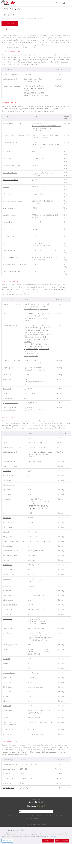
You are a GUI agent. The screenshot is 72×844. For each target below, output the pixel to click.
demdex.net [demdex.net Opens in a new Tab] (7, 518)
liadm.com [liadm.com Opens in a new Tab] (6, 659)
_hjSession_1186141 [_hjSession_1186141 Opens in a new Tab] (31, 349)
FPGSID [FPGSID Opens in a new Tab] (31, 457)
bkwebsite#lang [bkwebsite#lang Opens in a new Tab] (44, 95)
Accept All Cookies (48, 840)
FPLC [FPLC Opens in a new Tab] (36, 454)
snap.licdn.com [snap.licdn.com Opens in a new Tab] (8, 783)
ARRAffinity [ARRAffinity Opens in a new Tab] (42, 88)
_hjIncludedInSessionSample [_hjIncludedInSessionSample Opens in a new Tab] (40, 304)
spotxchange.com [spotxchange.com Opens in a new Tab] (9, 574)
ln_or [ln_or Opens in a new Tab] (36, 447)
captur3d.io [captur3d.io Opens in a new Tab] (7, 243)
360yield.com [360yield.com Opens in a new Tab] (7, 687)
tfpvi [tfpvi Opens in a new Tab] (44, 452)
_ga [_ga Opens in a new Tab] (39, 313)
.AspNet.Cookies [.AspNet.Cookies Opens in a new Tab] (30, 91)
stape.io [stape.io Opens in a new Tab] (5, 513)
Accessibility (26, 816)
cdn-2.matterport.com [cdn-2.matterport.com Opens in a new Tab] (10, 180)
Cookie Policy (59, 816)
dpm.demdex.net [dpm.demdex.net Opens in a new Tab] (9, 569)
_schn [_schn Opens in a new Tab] (30, 442)
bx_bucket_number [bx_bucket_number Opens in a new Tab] (30, 309)
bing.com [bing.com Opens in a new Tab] (6, 393)
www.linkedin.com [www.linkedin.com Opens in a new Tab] (9, 522)
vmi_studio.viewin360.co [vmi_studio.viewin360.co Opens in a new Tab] (11, 166)
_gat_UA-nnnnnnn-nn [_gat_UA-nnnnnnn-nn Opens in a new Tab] (31, 328)
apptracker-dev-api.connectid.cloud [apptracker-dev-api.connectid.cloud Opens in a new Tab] (15, 264)
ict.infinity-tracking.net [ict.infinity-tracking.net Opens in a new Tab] (10, 551)
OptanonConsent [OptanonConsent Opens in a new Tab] (30, 79)
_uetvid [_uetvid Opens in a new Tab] (26, 304)
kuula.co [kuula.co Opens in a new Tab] (6, 187)
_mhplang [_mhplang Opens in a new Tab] (27, 74)
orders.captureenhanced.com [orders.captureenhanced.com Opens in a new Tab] (13, 201)
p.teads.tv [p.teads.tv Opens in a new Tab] (6, 532)
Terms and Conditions (38, 816)
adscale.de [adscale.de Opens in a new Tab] (6, 701)
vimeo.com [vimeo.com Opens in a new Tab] (7, 159)
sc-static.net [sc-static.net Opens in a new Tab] (7, 151)
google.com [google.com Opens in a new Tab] (7, 677)
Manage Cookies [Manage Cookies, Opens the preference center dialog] (7, 840)
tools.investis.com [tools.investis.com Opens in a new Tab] (9, 250)
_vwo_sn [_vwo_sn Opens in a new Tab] (45, 330)
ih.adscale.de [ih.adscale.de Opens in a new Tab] (7, 546)
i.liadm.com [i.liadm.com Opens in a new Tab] (7, 471)
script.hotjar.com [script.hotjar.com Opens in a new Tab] (9, 367)
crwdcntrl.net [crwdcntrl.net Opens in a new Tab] (7, 734)
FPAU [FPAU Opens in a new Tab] (47, 325)
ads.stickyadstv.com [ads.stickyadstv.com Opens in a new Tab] (10, 555)
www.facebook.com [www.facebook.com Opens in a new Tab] (10, 466)
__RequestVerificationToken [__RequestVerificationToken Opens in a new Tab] (34, 86)
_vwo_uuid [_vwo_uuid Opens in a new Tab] (28, 332)
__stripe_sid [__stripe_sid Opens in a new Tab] (44, 135)
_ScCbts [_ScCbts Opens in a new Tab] (40, 79)
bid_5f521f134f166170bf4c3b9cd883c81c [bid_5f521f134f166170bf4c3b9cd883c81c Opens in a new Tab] (46, 126)
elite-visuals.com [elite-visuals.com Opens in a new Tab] (8, 229)
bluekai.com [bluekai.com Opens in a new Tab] (7, 560)
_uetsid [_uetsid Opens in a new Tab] (35, 442)
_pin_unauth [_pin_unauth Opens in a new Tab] (24, 764)
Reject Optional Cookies (62, 840)
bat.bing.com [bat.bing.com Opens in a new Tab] (7, 682)
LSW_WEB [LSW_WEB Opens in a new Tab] (35, 135)
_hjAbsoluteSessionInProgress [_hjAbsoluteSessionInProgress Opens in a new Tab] (34, 335)
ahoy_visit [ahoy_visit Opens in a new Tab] (35, 137)
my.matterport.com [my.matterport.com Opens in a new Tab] (9, 236)
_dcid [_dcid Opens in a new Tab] (44, 337)
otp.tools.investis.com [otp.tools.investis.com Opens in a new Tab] (10, 257)
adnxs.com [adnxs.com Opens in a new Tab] (6, 663)
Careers (11, 816)
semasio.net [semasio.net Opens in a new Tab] (7, 706)
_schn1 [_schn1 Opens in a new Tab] (45, 442)
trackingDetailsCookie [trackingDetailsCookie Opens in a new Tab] (39, 130)
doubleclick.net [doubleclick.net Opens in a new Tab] (8, 710)
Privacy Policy (49, 816)
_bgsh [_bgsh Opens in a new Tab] (34, 142)
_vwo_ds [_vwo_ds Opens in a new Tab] (45, 339)
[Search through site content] (36, 811)
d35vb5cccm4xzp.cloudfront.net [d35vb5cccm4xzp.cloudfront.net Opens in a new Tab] (14, 541)
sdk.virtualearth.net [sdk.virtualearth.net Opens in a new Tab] (9, 208)
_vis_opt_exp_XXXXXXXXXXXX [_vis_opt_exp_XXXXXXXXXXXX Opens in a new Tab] (33, 346)
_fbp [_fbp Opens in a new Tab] (29, 438)
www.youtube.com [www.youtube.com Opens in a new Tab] (9, 595)
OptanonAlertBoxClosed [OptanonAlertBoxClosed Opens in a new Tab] (32, 81)
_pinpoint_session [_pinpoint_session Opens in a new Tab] (39, 147)
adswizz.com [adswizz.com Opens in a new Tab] (7, 527)
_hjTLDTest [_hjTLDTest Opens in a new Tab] (41, 318)
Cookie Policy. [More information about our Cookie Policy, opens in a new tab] (53, 837)
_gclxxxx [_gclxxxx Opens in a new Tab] (40, 316)
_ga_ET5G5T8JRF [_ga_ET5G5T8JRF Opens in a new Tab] (30, 318)
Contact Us (44, 818)
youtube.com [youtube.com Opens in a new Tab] (7, 499)
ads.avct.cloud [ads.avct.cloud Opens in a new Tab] (8, 600)
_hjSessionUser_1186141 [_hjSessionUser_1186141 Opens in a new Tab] (32, 337)
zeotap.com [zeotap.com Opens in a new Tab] (7, 590)
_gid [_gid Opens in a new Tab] (29, 325)
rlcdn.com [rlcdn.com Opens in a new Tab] (6, 668)
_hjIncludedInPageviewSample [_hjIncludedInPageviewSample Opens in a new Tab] (34, 306)
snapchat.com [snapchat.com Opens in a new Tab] (8, 398)
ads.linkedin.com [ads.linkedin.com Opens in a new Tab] (9, 485)
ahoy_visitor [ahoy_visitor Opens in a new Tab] (54, 135)
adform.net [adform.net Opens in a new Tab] (7, 480)
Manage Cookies (10, 23)
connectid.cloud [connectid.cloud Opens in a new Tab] (8, 222)
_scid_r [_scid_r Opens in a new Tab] (30, 454)
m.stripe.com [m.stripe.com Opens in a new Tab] (7, 614)
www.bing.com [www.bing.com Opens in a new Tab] (8, 475)
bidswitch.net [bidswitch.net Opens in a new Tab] (7, 565)
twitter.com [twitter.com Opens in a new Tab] (7, 494)
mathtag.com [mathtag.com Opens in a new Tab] (7, 628)
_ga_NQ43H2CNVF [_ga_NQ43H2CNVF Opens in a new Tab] (30, 313)
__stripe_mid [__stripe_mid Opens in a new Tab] (44, 137)
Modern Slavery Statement (32, 818)
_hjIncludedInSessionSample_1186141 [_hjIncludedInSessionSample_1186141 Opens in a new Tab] (37, 344)
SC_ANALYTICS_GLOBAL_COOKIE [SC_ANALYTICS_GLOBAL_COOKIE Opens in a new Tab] (35, 93)
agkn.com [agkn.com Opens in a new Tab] (6, 489)
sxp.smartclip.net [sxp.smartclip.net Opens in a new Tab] (9, 673)
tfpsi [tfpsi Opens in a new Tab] (40, 454)
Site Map (18, 816)
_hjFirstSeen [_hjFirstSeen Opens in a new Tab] (36, 339)
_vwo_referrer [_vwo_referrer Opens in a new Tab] (38, 332)
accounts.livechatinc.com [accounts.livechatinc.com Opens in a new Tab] (11, 360)
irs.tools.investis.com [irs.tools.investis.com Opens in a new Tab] (10, 215)
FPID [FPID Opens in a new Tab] (25, 325)
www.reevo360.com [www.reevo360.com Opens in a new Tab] (10, 173)
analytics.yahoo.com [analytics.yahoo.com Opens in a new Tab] (10, 645)
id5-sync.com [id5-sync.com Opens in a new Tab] (7, 194)
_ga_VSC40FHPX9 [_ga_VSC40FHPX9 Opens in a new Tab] (30, 316)
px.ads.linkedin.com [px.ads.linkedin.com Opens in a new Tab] (10, 729)
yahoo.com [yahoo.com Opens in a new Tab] (7, 692)
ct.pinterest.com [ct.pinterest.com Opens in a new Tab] (8, 778)
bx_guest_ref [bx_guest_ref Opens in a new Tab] (43, 447)
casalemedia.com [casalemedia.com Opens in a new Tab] (9, 461)
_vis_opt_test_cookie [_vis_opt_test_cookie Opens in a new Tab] (31, 356)
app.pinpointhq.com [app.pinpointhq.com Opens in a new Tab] (10, 769)
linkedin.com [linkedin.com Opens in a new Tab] (7, 619)
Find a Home (59, 3)
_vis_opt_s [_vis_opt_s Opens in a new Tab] (27, 342)
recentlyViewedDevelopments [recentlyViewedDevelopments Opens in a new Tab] (43, 128)
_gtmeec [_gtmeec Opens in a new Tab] (45, 454)
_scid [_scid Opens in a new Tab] (51, 454)
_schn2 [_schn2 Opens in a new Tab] (39, 452)
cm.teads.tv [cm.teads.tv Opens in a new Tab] (7, 375)
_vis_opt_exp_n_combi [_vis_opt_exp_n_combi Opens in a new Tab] (32, 330)
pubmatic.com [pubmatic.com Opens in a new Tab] (8, 609)
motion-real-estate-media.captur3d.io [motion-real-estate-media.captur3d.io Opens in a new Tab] (16, 271)
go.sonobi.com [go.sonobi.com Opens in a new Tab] (8, 717)
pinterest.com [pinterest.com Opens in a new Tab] (7, 586)
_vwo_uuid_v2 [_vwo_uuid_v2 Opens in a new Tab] (37, 123)
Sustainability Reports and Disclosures (36, 824)
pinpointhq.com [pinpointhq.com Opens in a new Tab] (8, 788)
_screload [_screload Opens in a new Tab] (33, 764)
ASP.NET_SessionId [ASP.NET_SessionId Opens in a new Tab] (30, 88)
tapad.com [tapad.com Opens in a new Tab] (6, 579)
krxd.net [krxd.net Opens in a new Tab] (5, 696)
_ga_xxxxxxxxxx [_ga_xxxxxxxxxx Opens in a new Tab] (43, 309)
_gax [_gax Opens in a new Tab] (47, 318)
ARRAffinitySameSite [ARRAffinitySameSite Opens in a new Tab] (31, 95)
